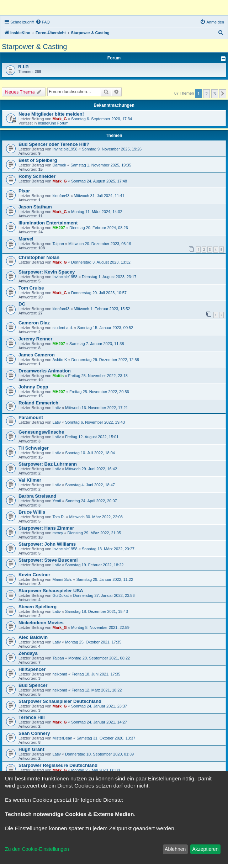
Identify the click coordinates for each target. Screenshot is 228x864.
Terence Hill (31, 717)
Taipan (58, 244)
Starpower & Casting (34, 47)
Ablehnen (175, 849)
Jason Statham (35, 207)
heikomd (59, 674)
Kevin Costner (34, 574)
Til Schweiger (33, 448)
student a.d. (62, 327)
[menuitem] (43, 22)
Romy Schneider (36, 176)
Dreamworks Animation (44, 370)
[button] (222, 93)
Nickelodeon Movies (41, 622)
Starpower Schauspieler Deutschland (59, 701)
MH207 (58, 228)
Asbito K (59, 359)
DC (21, 304)
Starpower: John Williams (47, 544)
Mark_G (59, 119)
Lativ (56, 408)
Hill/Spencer (32, 669)
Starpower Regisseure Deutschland (57, 765)
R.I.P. (23, 66)
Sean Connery (34, 733)
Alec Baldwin (33, 637)
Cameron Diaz (34, 322)
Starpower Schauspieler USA (50, 590)
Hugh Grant (31, 749)
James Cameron (36, 354)
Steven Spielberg (37, 606)
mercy (57, 533)
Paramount (30, 417)
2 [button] (206, 93)
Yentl (56, 501)
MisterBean (62, 738)
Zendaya (28, 653)
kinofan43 (60, 196)
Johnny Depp (33, 386)
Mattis (58, 375)
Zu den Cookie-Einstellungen (37, 849)
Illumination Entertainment (48, 223)
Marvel (25, 239)
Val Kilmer (29, 480)
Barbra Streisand (37, 496)
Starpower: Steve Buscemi (48, 560)
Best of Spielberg (37, 160)
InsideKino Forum (53, 123)
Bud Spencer (32, 685)
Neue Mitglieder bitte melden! (51, 114)
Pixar (24, 191)
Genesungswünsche (41, 432)
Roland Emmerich (38, 403)
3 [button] (214, 93)
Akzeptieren (205, 849)
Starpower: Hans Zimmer (46, 528)
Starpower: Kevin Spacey (46, 272)
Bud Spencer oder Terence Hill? (53, 144)
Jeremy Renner (35, 338)
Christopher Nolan (38, 257)
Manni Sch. (62, 579)
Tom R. (58, 517)
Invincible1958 (64, 149)
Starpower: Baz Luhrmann (47, 464)
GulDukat (60, 595)
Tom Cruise (31, 288)
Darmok (59, 165)
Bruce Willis (31, 512)
